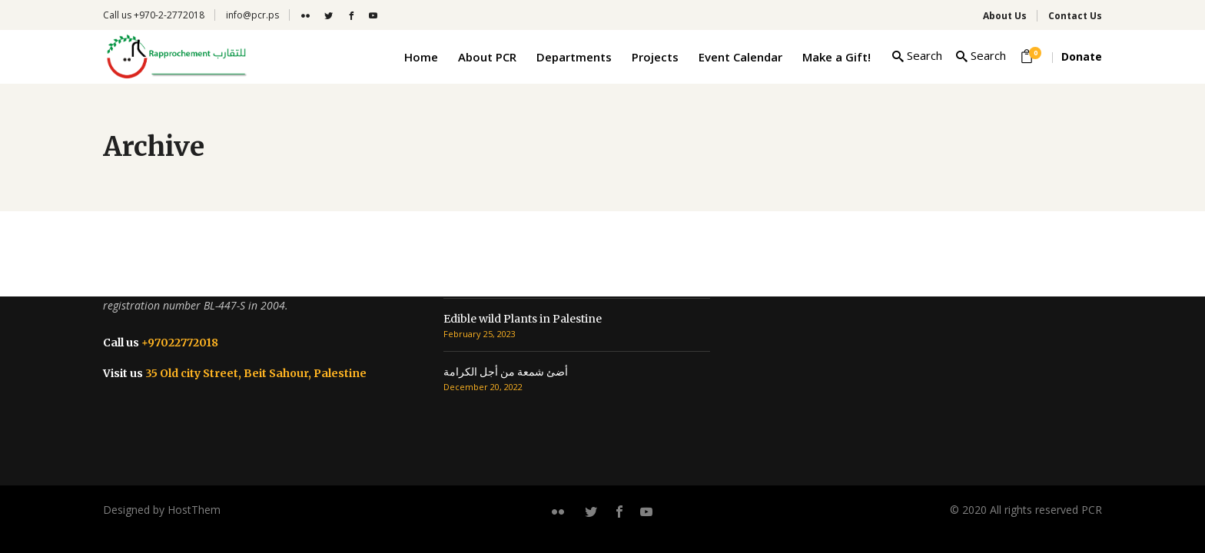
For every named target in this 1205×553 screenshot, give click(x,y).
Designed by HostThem (162, 509)
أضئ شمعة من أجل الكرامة (505, 372)
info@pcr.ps (252, 15)
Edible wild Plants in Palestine (522, 319)
